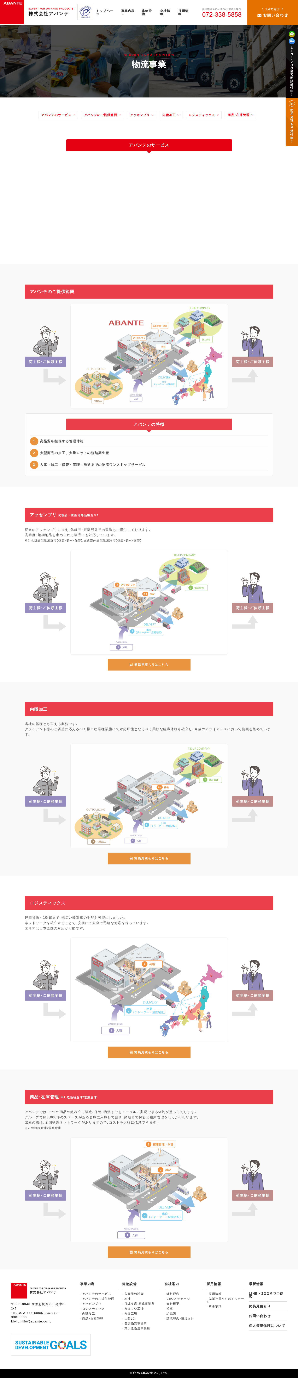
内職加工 (173, 116)
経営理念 (172, 1300)
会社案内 (171, 1290)
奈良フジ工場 (133, 1314)
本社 (126, 1304)
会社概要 (172, 1309)
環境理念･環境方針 (179, 1324)
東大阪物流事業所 (136, 1334)
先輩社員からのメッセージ (225, 1306)
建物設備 (150, 12)
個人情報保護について (267, 1332)
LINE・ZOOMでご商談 (266, 1301)
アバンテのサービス (51, 116)
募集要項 (214, 1312)
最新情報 (256, 1290)
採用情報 (187, 12)
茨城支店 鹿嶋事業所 (138, 1309)
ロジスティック (92, 1314)
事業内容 (87, 1290)
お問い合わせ (260, 1322)
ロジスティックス (208, 116)
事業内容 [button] (130, 12)
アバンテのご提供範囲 (98, 116)
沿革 (168, 1314)
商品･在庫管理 (248, 116)
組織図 (170, 1319)
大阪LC (128, 1324)
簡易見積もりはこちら (149, 671)
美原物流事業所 (134, 1329)
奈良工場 (129, 1319)
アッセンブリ (140, 116)
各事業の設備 (133, 1300)
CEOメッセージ (177, 1304)
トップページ (107, 12)
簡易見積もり (260, 1312)
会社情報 (168, 12)
